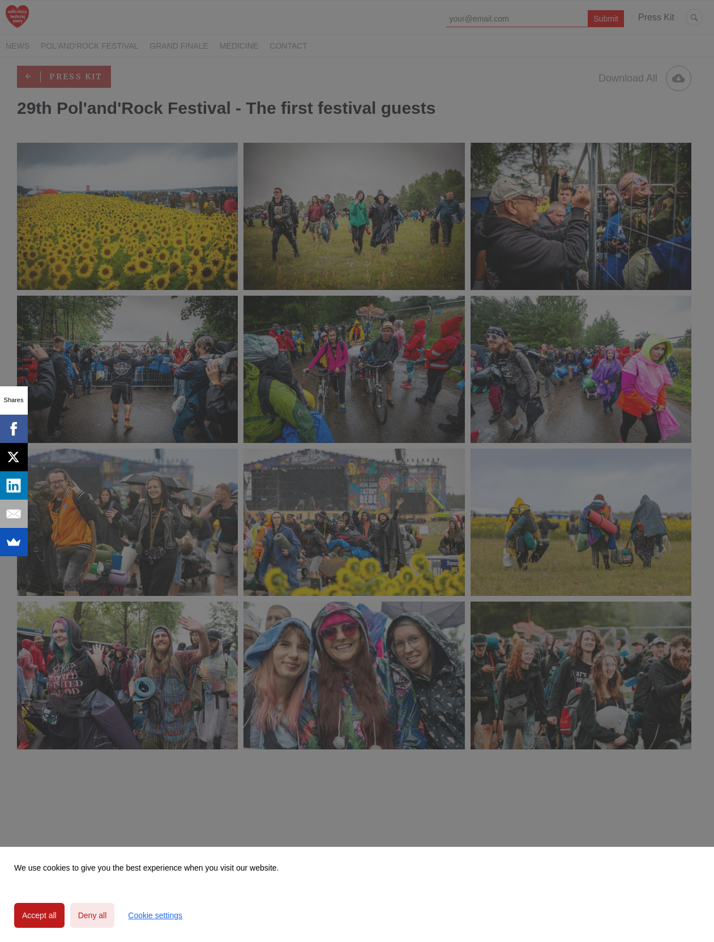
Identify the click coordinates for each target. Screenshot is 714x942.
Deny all (92, 915)
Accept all (39, 915)
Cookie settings (155, 915)
